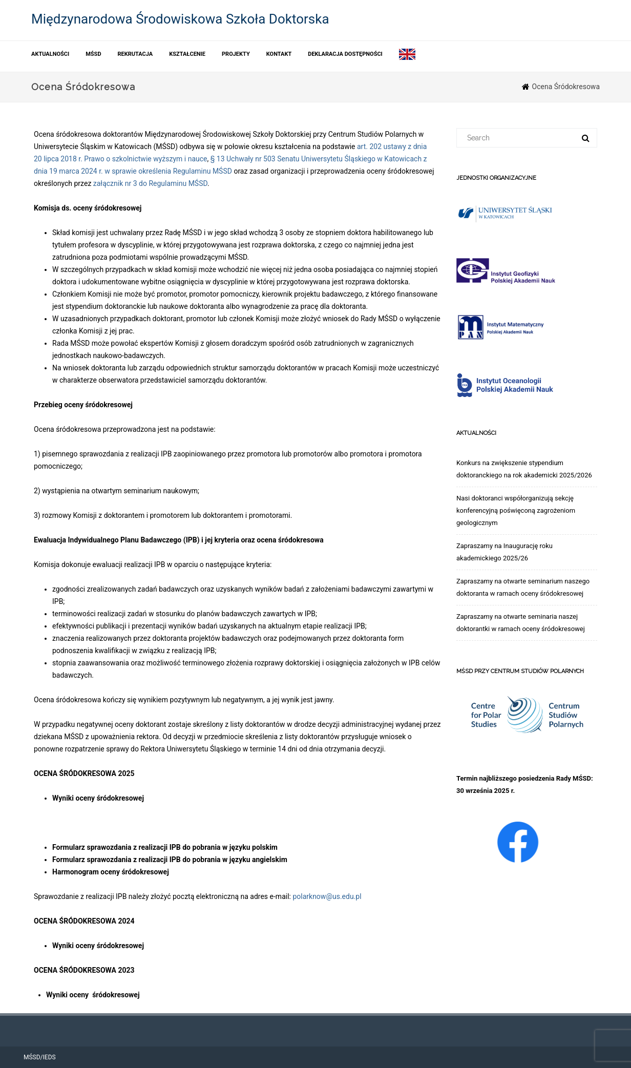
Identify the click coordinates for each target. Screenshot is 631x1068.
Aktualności (50, 54)
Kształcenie (187, 54)
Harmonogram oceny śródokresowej (110, 872)
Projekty (236, 54)
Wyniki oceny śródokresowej (98, 798)
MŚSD (93, 54)
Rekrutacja (135, 54)
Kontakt (278, 54)
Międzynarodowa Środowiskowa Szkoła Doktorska (180, 19)
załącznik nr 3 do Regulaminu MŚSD (150, 183)
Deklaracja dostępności (345, 54)
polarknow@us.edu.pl (326, 896)
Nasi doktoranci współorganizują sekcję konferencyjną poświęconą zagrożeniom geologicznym (515, 510)
